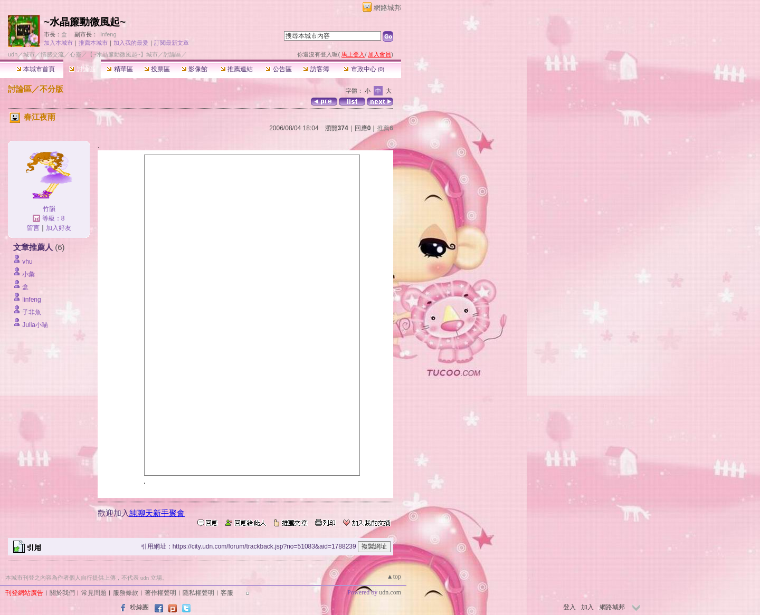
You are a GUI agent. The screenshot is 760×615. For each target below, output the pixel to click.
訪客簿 (316, 69)
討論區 (82, 69)
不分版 (51, 88)
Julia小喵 (35, 325)
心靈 (75, 54)
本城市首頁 (35, 69)
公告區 (278, 69)
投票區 (157, 69)
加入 (587, 607)
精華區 (119, 69)
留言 (33, 228)
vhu (27, 261)
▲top (394, 576)
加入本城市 (58, 43)
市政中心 (364, 69)
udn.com (390, 592)
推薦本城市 (93, 43)
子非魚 (31, 312)
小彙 (28, 274)
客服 (227, 593)
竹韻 (49, 209)
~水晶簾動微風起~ (85, 21)
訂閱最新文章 (171, 43)
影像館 (194, 69)
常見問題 (94, 593)
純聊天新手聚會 (157, 512)
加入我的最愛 (130, 43)
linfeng (107, 34)
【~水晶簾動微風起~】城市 (122, 54)
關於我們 (62, 593)
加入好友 (58, 228)
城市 (29, 54)
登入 (569, 607)
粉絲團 (139, 607)
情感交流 (52, 54)
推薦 (385, 128)
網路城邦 (387, 8)
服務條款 (125, 593)
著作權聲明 (160, 593)
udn (12, 54)
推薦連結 (237, 69)
